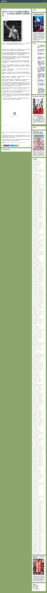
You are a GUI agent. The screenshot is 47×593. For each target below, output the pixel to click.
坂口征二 (35, 209)
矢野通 (35, 401)
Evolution (35, 348)
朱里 (35, 416)
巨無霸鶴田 (36, 194)
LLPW (35, 247)
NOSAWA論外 (36, 374)
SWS (41, 286)
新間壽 (35, 338)
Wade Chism (36, 499)
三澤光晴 (35, 191)
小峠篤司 (40, 453)
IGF (35, 434)
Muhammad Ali (36, 373)
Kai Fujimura (36, 484)
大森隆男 (39, 451)
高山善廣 (41, 262)
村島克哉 (35, 531)
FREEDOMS (41, 433)
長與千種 (41, 226)
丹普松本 (40, 201)
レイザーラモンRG (37, 378)
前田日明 (35, 224)
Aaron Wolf (41, 184)
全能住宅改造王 (40, 509)
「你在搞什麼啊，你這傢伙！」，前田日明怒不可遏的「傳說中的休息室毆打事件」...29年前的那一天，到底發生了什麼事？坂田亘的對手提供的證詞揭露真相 (41, 69)
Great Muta (40, 246)
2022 (35, 389)
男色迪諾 (39, 304)
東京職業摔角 (41, 531)
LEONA (41, 484)
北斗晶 (35, 202)
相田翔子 (40, 464)
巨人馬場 (36, 179)
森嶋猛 (40, 461)
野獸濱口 (35, 548)
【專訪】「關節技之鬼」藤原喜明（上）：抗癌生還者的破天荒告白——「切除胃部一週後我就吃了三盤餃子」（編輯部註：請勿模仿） (41, 63)
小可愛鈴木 (36, 271)
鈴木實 (40, 204)
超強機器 (35, 314)
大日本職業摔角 (36, 356)
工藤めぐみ (35, 524)
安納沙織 (35, 221)
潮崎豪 (41, 252)
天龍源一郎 (41, 189)
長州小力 (35, 466)
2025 (35, 162)
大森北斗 (42, 356)
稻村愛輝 (40, 212)
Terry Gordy (36, 494)
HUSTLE (35, 298)
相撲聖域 (39, 539)
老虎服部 (40, 306)
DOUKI (39, 371)
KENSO (42, 483)
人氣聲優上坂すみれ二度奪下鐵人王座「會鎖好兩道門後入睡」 (41, 58)
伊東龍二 (40, 448)
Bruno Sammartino (37, 429)
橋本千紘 (35, 463)
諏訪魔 (40, 224)
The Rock (35, 408)
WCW (39, 333)
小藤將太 (35, 523)
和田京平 (40, 283)
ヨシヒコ (41, 501)
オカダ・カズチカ (37, 229)
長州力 (39, 177)
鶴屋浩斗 (40, 424)
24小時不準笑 (40, 389)
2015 (40, 426)
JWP (40, 349)
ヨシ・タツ (36, 446)
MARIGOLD (40, 278)
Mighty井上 (36, 436)
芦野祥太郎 (36, 419)
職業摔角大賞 (36, 219)
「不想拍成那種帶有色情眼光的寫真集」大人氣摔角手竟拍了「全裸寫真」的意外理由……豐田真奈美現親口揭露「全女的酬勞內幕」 (41, 75)
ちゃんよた (40, 443)
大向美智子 (39, 381)
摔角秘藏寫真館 (36, 182)
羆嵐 (35, 359)
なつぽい (35, 269)
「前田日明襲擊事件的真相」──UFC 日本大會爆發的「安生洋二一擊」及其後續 (41, 46)
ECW (39, 479)
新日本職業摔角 (18, 142)
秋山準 (35, 273)
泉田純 (40, 534)
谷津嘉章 (41, 222)
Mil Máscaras (36, 438)
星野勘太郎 (35, 529)
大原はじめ (35, 516)
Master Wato (36, 486)
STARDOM (41, 176)
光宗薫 (35, 509)
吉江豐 (39, 336)
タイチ (35, 283)
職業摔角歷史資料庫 (37, 242)
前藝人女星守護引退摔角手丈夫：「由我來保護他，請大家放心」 (41, 50)
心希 (35, 304)
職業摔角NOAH (36, 166)
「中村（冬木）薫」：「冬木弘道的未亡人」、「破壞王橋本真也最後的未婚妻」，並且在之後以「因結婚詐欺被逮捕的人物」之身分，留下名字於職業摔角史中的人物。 (41, 90)
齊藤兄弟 (41, 254)
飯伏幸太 (35, 343)
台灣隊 (35, 513)
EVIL (40, 217)
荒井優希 (40, 247)
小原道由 (35, 521)
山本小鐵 (41, 271)
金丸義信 (40, 548)
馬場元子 (39, 553)
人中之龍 (39, 504)
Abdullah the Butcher (37, 326)
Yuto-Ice (35, 279)
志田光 (35, 526)
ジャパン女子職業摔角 (37, 264)
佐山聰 (35, 206)
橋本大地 (40, 364)
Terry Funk (36, 363)
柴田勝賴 (40, 321)
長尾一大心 (41, 368)
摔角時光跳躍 (36, 249)
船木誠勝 (35, 323)
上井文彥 (35, 354)
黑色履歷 (35, 344)
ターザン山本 (36, 501)
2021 (40, 314)
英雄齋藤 (35, 241)
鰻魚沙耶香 (40, 273)
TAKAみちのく (36, 393)
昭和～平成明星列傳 (37, 214)
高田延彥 (40, 236)
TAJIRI (35, 288)
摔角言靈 (40, 396)
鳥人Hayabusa (41, 343)
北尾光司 (35, 364)
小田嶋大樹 (36, 296)
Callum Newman (36, 318)
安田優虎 (35, 453)
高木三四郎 (40, 276)
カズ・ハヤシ (36, 444)
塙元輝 (35, 451)
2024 (40, 187)
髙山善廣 (35, 404)
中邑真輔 (35, 234)
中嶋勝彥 (35, 227)
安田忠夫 (42, 294)
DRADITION (36, 237)
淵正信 (41, 296)
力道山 (41, 311)
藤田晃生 (35, 544)
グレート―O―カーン (37, 353)
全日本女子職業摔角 (37, 174)
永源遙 (38, 416)
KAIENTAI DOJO (36, 483)
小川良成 (35, 413)
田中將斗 (40, 463)
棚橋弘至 (36, 167)
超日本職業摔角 (36, 341)
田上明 (40, 366)
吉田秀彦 (39, 513)
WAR (35, 351)
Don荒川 (40, 404)
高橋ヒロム (41, 227)
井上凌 (35, 504)
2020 (40, 268)
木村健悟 (35, 386)
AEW (35, 324)
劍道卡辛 (35, 291)
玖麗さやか (36, 366)
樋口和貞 (35, 399)
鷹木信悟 (35, 244)
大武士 (40, 516)
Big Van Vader (36, 316)
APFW (35, 474)
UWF (40, 221)
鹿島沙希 (35, 426)
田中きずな (40, 538)
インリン (42, 393)
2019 (35, 171)
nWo (41, 334)
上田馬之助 (36, 252)
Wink (35, 443)
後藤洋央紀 (41, 234)
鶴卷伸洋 (35, 424)
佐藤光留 (35, 508)
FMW (35, 246)
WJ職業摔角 (36, 319)
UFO (35, 498)
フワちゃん (36, 301)
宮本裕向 (40, 519)
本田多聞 (40, 458)
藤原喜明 (35, 222)
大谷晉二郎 (36, 303)
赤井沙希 (35, 184)
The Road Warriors (37, 441)
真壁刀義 (41, 313)
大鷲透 (35, 518)
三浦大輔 (35, 379)
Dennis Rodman (36, 431)
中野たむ (41, 446)
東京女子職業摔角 (37, 186)
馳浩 (39, 284)
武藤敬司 (36, 176)
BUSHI (35, 278)
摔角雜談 (35, 321)
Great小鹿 (35, 349)
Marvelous (39, 434)
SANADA (40, 331)
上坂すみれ (36, 309)
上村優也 (35, 289)
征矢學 (35, 383)
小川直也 (35, 212)
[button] (43, 1)
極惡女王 (41, 192)
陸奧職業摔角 (36, 551)
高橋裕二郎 (36, 468)
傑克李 (40, 289)
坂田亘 (40, 411)
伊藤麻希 (39, 506)
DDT (35, 177)
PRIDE (35, 331)
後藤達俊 (40, 524)
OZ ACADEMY (36, 488)
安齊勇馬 (41, 291)
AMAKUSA (41, 344)
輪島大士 (35, 368)
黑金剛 (35, 308)
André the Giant (36, 346)
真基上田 (35, 262)
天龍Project (36, 266)
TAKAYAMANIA (41, 308)
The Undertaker (36, 496)
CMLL (35, 478)
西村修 (35, 276)
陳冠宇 (40, 549)
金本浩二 (35, 403)
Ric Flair (39, 359)
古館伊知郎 (36, 411)
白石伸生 (39, 418)
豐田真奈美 (41, 419)
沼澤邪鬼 (35, 534)
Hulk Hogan (36, 251)
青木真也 (40, 369)
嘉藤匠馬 (35, 514)
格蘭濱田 (39, 398)
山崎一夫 (40, 454)
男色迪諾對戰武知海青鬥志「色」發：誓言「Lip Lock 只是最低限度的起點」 (41, 84)
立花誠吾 (35, 543)
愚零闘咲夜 (41, 456)
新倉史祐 (40, 528)
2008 (35, 473)
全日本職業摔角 (7, 142)
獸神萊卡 (35, 254)
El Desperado (36, 328)
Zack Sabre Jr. (36, 239)
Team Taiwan (36, 493)
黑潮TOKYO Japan (37, 469)
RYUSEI (41, 374)
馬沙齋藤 (41, 293)
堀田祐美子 (40, 514)
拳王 (35, 236)
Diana (35, 479)
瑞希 (35, 418)
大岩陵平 (35, 313)
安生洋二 (35, 519)
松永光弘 (35, 533)
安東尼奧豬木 (36, 169)
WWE (35, 201)
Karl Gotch (36, 329)
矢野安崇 (40, 399)
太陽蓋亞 (40, 394)
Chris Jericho (40, 478)
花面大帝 (41, 209)
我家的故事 (36, 414)
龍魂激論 (35, 471)
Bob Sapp (35, 476)
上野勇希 (41, 503)
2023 (42, 169)
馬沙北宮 (35, 274)
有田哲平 (41, 414)
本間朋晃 (35, 459)
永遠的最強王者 (36, 261)
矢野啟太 (35, 541)
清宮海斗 (35, 217)
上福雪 (42, 239)
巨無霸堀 (35, 396)
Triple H (42, 496)
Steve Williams (36, 391)
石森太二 (40, 386)
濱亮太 (40, 536)
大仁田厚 (40, 202)
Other (41, 251)
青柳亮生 (40, 403)
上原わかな (41, 301)
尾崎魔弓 (35, 454)
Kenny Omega (36, 406)
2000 (40, 471)
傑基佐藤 (41, 279)
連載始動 (41, 207)
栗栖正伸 (35, 461)
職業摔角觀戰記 (40, 401)
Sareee (35, 333)
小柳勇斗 (40, 521)
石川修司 (35, 339)
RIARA (41, 488)
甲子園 (35, 539)
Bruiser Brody (23, 142)
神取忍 (35, 199)
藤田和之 (40, 323)
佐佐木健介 (41, 269)
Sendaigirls (40, 439)
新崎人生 (35, 458)
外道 (35, 381)
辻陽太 (40, 211)
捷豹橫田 (39, 526)
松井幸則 (40, 459)
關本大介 (35, 423)
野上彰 (40, 546)
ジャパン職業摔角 (37, 259)
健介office (40, 508)
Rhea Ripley (36, 489)
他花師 (35, 506)
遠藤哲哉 (35, 546)
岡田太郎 (35, 456)
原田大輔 (39, 511)
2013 (35, 371)
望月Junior (41, 529)
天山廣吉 (41, 303)
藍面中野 (35, 211)
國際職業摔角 (41, 354)
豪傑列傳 (35, 226)
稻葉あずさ (40, 541)
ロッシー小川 (36, 503)
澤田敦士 (35, 536)
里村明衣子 (36, 421)
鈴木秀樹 (41, 421)
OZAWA (41, 194)
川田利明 (41, 197)
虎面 (35, 196)
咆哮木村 (40, 379)
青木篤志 (41, 551)
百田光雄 (35, 464)
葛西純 (35, 388)
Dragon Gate (36, 294)
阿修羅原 (35, 369)
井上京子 (35, 448)
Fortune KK (36, 286)
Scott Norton (36, 491)
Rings (35, 439)
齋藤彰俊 (41, 244)
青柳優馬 (35, 281)
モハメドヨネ (36, 409)
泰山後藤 (39, 338)
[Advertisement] (23, 6)
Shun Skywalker (36, 361)
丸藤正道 (35, 207)
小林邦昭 (40, 216)
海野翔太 (35, 268)
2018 (35, 172)
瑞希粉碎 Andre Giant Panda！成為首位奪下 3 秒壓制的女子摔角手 (41, 80)
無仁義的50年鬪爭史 (13, 142)
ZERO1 (40, 241)
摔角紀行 (35, 528)
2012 (39, 473)
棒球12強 (40, 533)
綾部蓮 (35, 306)
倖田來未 (35, 394)
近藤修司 (40, 544)
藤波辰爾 (40, 171)
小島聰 (41, 266)
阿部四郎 (40, 423)
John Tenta (36, 481)
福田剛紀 (35, 293)
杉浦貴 (35, 284)
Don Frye (35, 433)
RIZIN (41, 438)
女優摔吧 (39, 518)
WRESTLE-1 (40, 288)
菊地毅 (40, 543)
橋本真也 (35, 197)
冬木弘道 (41, 363)
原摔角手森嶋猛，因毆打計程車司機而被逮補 (41, 54)
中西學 (35, 336)
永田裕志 (40, 206)
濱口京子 (35, 538)
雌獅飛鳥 (35, 256)
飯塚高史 (40, 466)
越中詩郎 (40, 199)
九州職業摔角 (36, 311)
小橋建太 (35, 192)
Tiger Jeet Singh (36, 376)
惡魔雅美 (40, 413)
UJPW (38, 498)
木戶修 (35, 398)
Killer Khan (41, 329)
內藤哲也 (41, 191)
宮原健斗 (35, 204)
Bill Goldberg (40, 474)
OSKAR (40, 298)
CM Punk (40, 476)
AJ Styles (35, 428)
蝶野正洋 (35, 187)
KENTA (35, 216)
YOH (40, 408)
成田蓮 (40, 274)
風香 (35, 553)
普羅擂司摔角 (4, 1)
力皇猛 (35, 511)
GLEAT (40, 281)
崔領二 (40, 523)
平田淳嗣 (41, 319)
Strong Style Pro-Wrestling (38, 299)
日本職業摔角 (40, 196)
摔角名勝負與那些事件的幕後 (38, 384)
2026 (40, 162)
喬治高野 (41, 449)
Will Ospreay (36, 334)
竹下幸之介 (36, 231)
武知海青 (38, 358)
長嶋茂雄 (35, 549)
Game (40, 348)
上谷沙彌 (35, 189)
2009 (39, 388)
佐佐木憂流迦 (36, 449)
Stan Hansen (36, 232)
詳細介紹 (3, 47)
